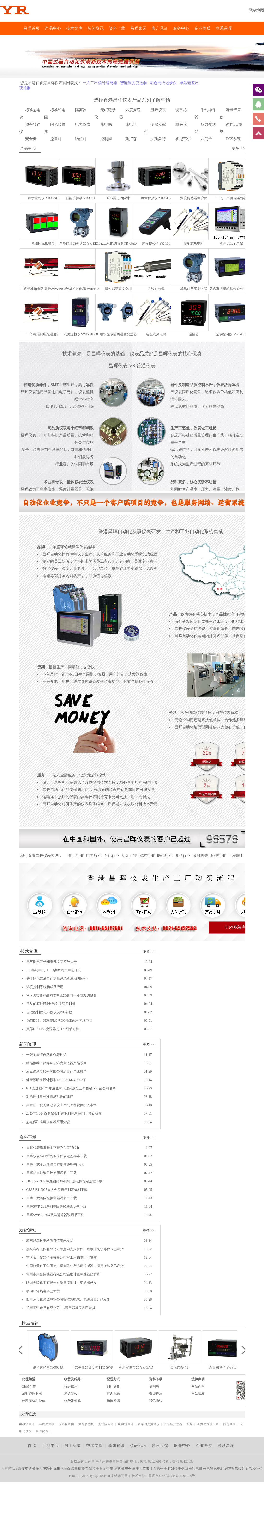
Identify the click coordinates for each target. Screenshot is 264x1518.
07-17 (148, 1173)
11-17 (148, 1055)
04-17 (148, 978)
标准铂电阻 (193, 1468)
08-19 (148, 970)
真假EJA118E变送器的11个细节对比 (52, 1029)
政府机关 (200, 856)
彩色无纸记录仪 (163, 83)
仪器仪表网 (66, 1424)
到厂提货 (113, 1386)
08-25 (148, 1164)
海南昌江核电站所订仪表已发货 (49, 1240)
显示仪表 (158, 110)
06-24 (148, 1122)
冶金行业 (129, 856)
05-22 (148, 1274)
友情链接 (28, 1414)
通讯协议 (155, 1401)
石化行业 (111, 856)
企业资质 (202, 28)
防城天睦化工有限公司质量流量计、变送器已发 (61, 1282)
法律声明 (198, 1379)
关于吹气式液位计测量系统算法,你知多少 (57, 978)
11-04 (148, 1206)
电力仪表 (82, 124)
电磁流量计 (27, 1424)
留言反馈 (160, 1446)
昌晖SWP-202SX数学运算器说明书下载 (55, 1215)
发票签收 (71, 1393)
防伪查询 (229, 1424)
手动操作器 (158, 1468)
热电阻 (131, 124)
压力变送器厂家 (208, 1424)
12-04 (148, 962)
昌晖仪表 (42, 1431)
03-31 (148, 1020)
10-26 (148, 1215)
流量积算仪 (79, 1468)
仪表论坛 (138, 1446)
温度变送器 (46, 1424)
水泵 (190, 1424)
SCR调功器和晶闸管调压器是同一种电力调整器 (61, 995)
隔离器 (81, 110)
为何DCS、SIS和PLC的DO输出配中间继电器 (59, 1020)
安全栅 (31, 139)
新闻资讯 (96, 28)
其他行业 (218, 856)
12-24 (148, 1308)
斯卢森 (131, 139)
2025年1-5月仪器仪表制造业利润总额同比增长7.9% (64, 1113)
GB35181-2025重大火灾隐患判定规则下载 (57, 1190)
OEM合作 (29, 1386)
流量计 (56, 139)
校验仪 (181, 124)
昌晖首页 (32, 28)
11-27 (148, 1147)
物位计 (81, 139)
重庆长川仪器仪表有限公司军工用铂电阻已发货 (61, 1257)
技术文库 (74, 28)
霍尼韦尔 (183, 139)
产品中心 (53, 28)
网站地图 (256, 10)
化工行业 (76, 856)
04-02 (148, 1012)
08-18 (148, 1097)
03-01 (148, 1063)
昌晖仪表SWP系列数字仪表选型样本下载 (56, 1156)
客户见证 (160, 28)
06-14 (148, 1240)
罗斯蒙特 (158, 139)
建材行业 (147, 856)
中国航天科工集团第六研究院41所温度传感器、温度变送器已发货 (75, 1266)
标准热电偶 (176, 1468)
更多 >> (148, 951)
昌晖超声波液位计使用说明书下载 (51, 1173)
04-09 (148, 987)
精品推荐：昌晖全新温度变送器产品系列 (56, 1063)
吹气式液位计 (180, 1367)
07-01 (148, 1113)
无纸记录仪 (62, 1468)
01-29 (148, 1071)
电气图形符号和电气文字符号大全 (51, 962)
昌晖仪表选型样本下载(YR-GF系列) (52, 1147)
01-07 (148, 1156)
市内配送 (113, 1393)
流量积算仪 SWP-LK (224, 1367)
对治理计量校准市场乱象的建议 (49, 1097)
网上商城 (72, 1446)
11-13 (148, 1198)
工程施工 (236, 856)
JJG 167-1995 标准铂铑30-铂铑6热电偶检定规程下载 (64, 1181)
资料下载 (117, 28)
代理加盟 (28, 1379)
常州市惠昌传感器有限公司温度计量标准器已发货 (63, 1274)
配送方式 (113, 1379)
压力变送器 (44, 1468)
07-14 (148, 1181)
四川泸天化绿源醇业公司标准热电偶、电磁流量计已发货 (68, 1299)
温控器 (94, 1468)
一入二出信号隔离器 (100, 83)
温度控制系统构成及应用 (44, 987)
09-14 (148, 1080)
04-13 (148, 1282)
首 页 (32, 1446)
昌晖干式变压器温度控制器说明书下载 (55, 1164)
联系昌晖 (224, 28)
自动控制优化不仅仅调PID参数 (49, 1012)
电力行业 (94, 856)
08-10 (148, 1105)
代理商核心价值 (33, 1401)
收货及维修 (72, 1379)
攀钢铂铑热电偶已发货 (43, 1291)
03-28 (148, 1291)
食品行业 (182, 856)
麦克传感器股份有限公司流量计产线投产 (56, 1071)
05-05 (148, 1190)
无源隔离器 (106, 1424)
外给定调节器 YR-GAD (136, 1367)
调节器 (181, 110)
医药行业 (165, 856)
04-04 (148, 1004)
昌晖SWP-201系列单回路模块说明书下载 (56, 1206)
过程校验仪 (254, 1468)
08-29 (148, 1088)
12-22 (148, 1249)
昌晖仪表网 (20, 28)
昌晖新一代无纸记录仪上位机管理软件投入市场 (61, 1105)
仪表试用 (71, 1386)
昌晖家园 (138, 28)
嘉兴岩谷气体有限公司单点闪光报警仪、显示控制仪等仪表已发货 (75, 1249)
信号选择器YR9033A (48, 1367)
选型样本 (155, 1393)
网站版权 (198, 1393)
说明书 (154, 1386)
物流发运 (113, 1401)
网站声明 (198, 1386)
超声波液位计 (235, 1468)
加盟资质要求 (32, 1393)
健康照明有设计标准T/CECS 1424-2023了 (56, 1080)
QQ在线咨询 (235, 927)
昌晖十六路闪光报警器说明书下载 (51, 1198)
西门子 (206, 139)
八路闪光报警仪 (149, 1424)
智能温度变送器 (133, 83)
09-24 (148, 1266)
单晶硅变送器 (173, 1424)
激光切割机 (86, 1424)
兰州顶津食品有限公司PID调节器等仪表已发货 (61, 1308)
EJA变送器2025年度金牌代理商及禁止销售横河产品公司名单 (71, 1088)
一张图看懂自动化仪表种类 (46, 1055)
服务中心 (181, 28)
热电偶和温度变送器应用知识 (48, 1122)
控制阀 (106, 139)
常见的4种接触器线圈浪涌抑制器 (50, 1004)
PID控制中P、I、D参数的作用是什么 (53, 970)
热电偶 (106, 124)
